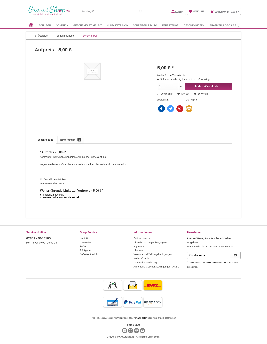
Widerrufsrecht (141, 258)
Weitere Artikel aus (59, 197)
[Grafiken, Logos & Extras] (227, 25)
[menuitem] (112, 11)
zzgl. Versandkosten (177, 75)
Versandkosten (140, 318)
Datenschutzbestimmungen (214, 263)
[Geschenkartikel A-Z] (87, 25)
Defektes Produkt (89, 254)
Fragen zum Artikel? (52, 194)
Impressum (139, 246)
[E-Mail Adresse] (208, 255)
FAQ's (83, 246)
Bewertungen (70, 139)
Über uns (138, 250)
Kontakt (84, 238)
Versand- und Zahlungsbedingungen (153, 254)
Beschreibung (45, 139)
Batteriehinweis (142, 238)
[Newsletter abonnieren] (235, 255)
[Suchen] (140, 11)
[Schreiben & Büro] (145, 25)
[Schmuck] (62, 25)
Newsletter (85, 242)
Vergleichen (165, 93)
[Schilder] (45, 25)
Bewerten (201, 93)
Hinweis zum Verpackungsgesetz (151, 242)
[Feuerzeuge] (170, 25)
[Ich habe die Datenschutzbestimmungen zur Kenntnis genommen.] (188, 262)
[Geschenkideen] (194, 25)
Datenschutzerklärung (145, 262)
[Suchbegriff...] (112, 11)
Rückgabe (85, 250)
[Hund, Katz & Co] (117, 25)
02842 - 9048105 (38, 238)
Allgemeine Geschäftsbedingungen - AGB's (156, 266)
